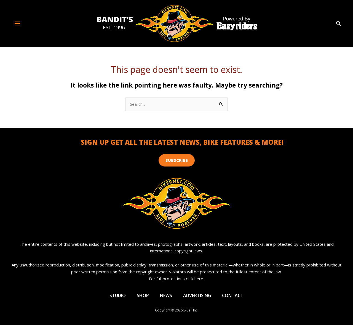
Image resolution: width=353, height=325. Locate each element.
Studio (117, 295)
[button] (338, 23)
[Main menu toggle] (17, 23)
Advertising (197, 295)
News (166, 295)
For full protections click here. (176, 278)
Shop (143, 295)
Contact (233, 295)
